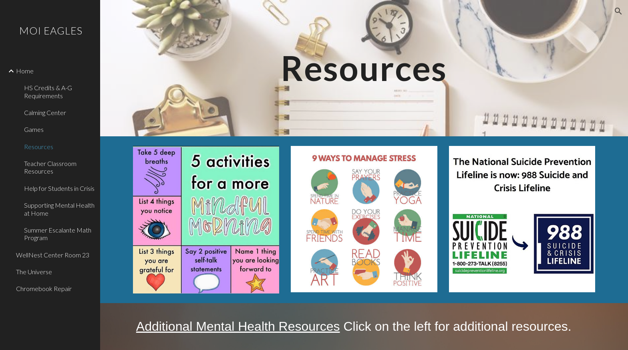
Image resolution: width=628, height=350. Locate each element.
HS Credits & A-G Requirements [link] (48, 91)
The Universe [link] (34, 271)
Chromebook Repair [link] (44, 288)
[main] (364, 68)
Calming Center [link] (45, 112)
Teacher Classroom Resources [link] (50, 167)
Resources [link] (38, 146)
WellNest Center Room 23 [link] (52, 255)
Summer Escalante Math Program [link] (57, 233)
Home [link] (25, 71)
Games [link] (34, 129)
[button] (618, 11)
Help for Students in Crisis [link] (59, 188)
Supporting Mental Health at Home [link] (59, 208)
